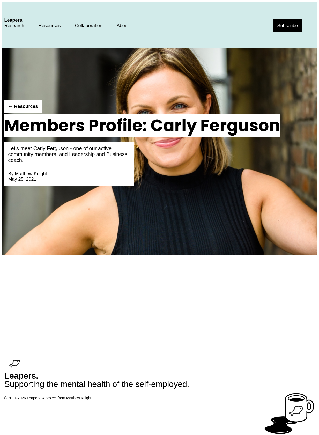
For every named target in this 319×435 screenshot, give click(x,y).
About (123, 25)
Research (14, 25)
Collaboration (88, 25)
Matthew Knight (31, 173)
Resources (50, 25)
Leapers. (14, 20)
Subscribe (287, 25)
